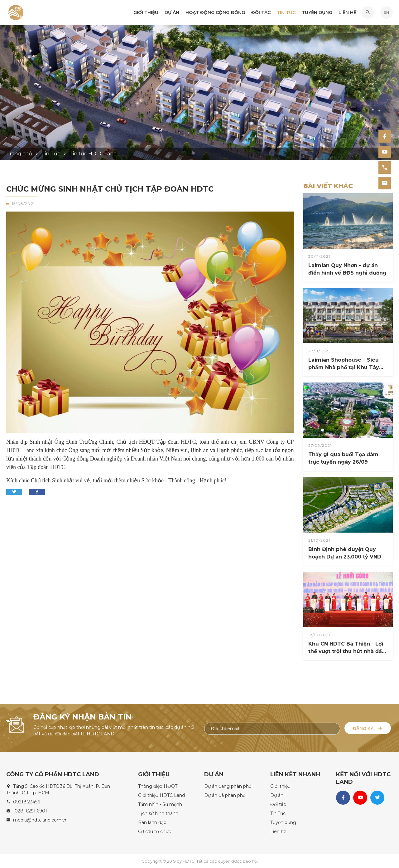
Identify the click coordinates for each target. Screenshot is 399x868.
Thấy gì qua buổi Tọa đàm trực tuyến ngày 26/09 (343, 458)
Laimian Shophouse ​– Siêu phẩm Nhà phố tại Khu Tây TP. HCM (343, 364)
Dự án (172, 13)
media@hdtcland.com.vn (40, 819)
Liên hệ (347, 13)
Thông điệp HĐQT (157, 785)
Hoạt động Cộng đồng (215, 13)
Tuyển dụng (317, 13)
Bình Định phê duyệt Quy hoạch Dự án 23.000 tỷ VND (344, 553)
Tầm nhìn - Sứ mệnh (160, 803)
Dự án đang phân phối (228, 785)
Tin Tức (286, 13)
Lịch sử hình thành (158, 812)
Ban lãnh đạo (152, 821)
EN (386, 12)
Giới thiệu (145, 13)
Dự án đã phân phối (225, 794)
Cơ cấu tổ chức (154, 830)
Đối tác (261, 13)
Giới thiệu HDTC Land (161, 794)
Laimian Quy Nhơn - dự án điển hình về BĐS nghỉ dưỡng (347, 269)
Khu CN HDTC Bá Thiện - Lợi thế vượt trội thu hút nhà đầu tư (346, 648)
